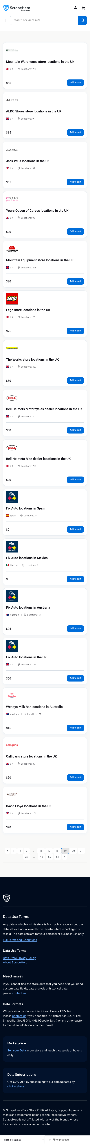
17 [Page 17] (48, 850)
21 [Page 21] (81, 850)
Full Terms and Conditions (20, 940)
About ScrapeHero (15, 962)
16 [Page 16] (41, 850)
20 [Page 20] (73, 850)
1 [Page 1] (13, 850)
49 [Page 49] (41, 856)
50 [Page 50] (49, 856)
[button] (5, 20)
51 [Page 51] (57, 856)
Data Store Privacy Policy (19, 958)
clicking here (15, 1086)
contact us (19, 993)
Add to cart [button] (75, 82)
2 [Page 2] (20, 850)
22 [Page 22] (26, 856)
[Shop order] (22, 1139)
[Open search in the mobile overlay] (48, 20)
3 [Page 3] (26, 850)
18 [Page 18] (57, 850)
